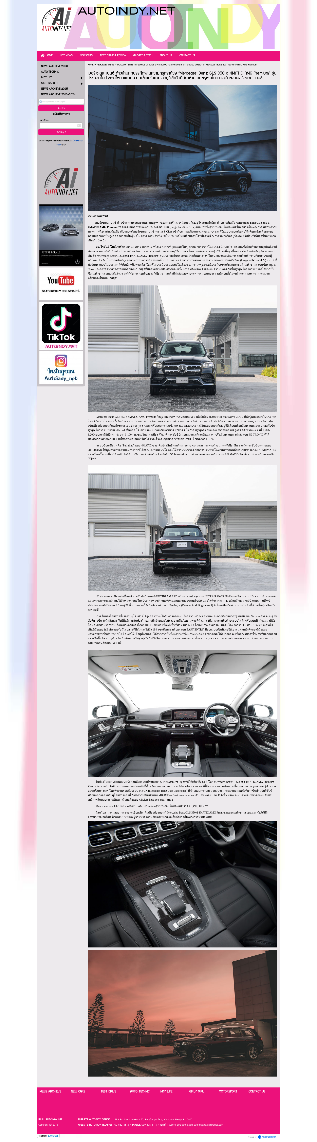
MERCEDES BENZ (105, 65)
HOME (90, 65)
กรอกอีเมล (44, 120)
